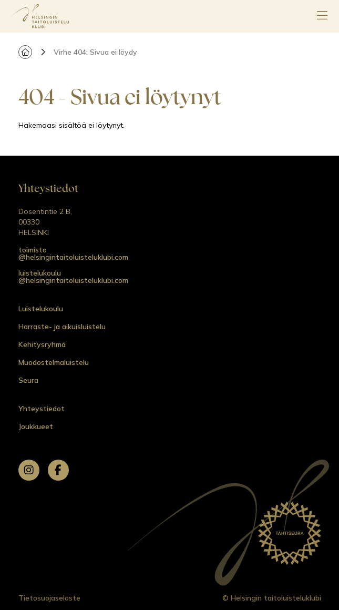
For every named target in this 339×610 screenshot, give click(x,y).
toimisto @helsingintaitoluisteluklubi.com (73, 253)
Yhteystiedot (41, 408)
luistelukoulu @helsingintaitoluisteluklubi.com (73, 276)
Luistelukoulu (40, 308)
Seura (28, 380)
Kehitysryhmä (42, 344)
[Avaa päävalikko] (322, 16)
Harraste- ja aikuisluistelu (62, 326)
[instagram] (28, 470)
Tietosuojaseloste (49, 598)
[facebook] (58, 470)
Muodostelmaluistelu (53, 362)
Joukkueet (35, 426)
